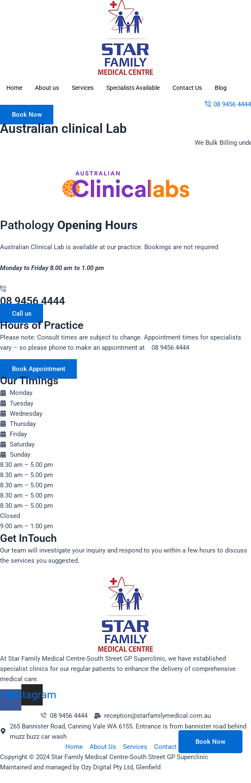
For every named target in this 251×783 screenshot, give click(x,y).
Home (14, 87)
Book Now (210, 742)
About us (47, 87)
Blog (221, 87)
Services (82, 87)
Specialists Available (133, 87)
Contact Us (187, 87)
